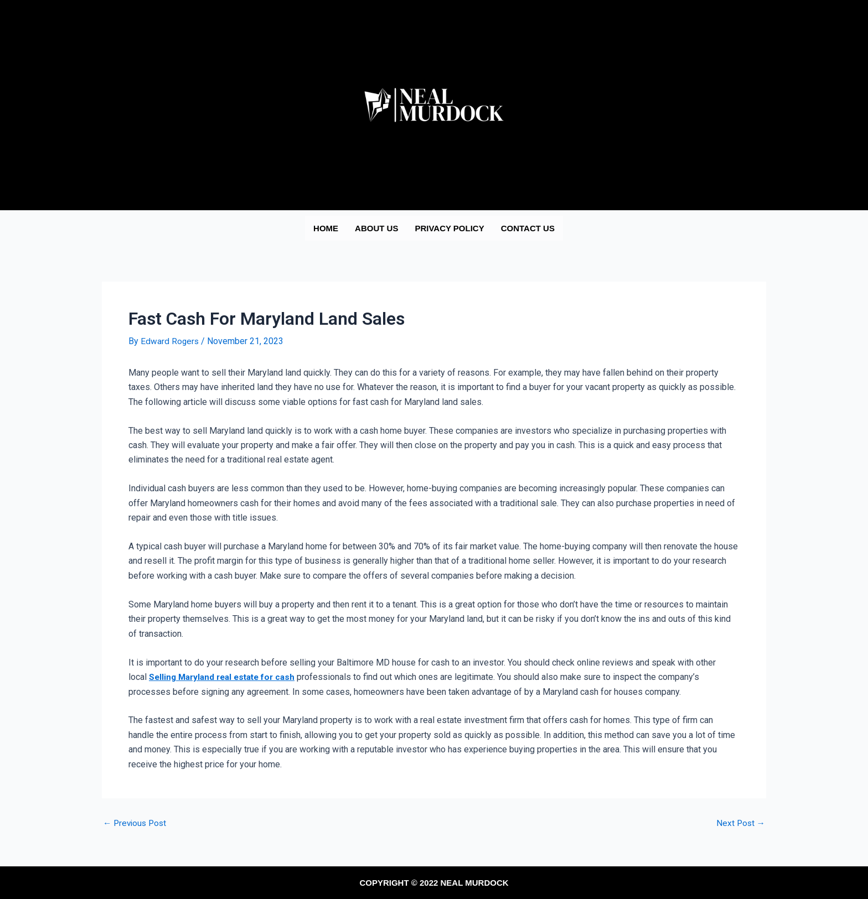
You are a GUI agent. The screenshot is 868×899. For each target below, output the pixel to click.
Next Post (740, 823)
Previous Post (136, 823)
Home (325, 228)
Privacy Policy (449, 228)
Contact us (528, 228)
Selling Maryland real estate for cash (226, 677)
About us (376, 228)
